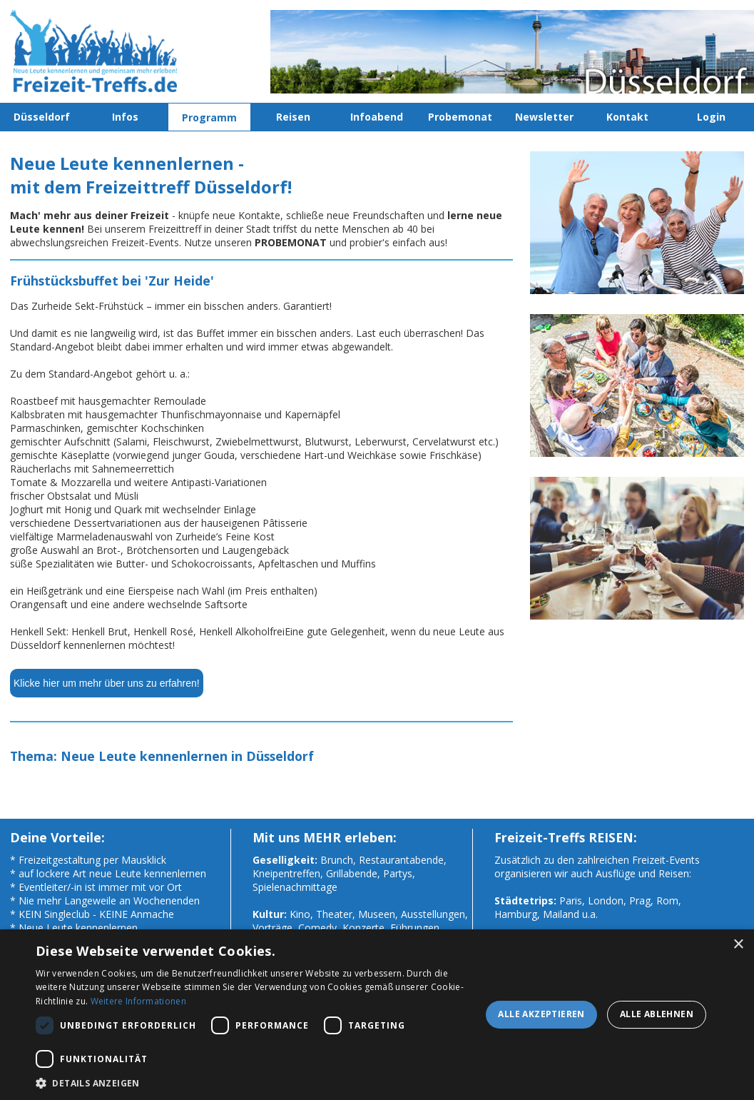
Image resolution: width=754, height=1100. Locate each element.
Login (711, 116)
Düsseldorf (42, 116)
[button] (255, 1082)
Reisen (293, 116)
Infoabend (376, 116)
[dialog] (377, 1014)
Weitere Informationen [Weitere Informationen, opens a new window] (138, 1001)
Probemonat (460, 116)
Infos (125, 116)
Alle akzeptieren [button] (541, 1014)
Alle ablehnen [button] (656, 1014)
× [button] (738, 944)
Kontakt (627, 116)
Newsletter (544, 116)
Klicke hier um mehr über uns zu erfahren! (107, 683)
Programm (209, 117)
